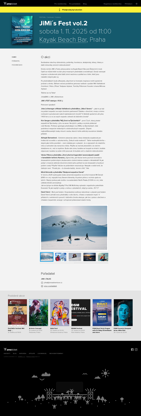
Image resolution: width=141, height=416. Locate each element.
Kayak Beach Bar (62, 39)
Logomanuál (42, 353)
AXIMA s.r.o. (21, 356)
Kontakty (7, 353)
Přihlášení (128, 4)
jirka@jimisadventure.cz (53, 282)
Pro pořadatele (74, 4)
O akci (14, 57)
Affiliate (32, 353)
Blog (85, 4)
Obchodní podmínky (56, 353)
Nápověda (22, 353)
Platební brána (30, 356)
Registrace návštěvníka (112, 4)
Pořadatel (16, 61)
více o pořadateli (50, 286)
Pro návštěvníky (60, 4)
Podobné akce (17, 65)
